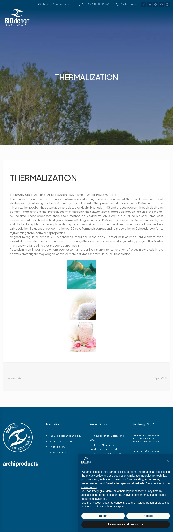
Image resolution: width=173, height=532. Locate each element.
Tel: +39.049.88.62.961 (146, 404)
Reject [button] (103, 515)
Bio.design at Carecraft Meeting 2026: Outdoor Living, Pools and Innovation (106, 427)
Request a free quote (62, 410)
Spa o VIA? (161, 347)
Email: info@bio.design (73, 4)
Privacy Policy (58, 421)
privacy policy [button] (94, 475)
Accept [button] (148, 515)
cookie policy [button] (89, 487)
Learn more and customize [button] (125, 524)
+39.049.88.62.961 (106, 4)
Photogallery (57, 415)
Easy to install (14, 347)
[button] (168, 460)
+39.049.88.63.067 (144, 407)
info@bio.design (150, 419)
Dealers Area (130, 4)
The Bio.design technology (65, 404)
